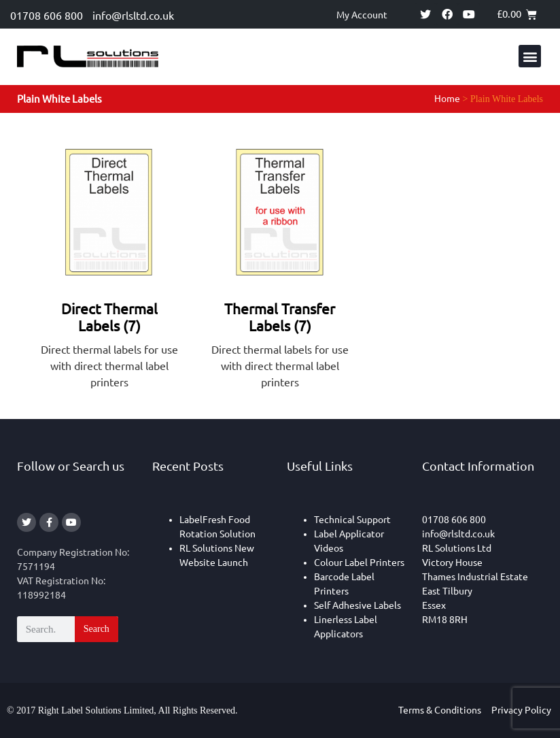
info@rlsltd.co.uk (133, 16)
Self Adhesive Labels (357, 605)
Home (447, 98)
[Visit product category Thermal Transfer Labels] (279, 266)
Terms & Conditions (439, 710)
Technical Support (352, 519)
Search (96, 629)
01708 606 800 (46, 16)
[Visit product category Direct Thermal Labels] (109, 266)
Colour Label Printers (359, 562)
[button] (530, 56)
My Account (361, 15)
